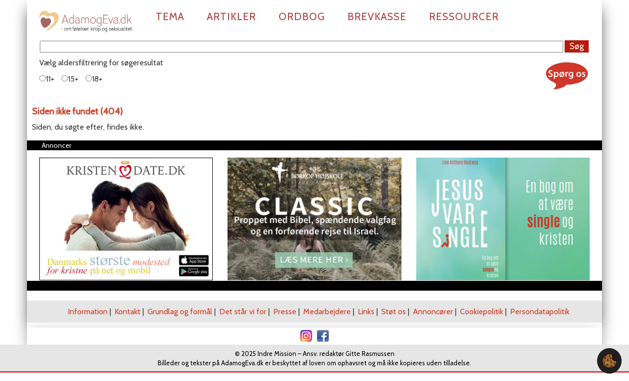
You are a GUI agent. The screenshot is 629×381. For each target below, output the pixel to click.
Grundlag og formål (179, 311)
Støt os (393, 311)
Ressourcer (464, 16)
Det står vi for (242, 311)
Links (366, 311)
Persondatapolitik (540, 311)
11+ (47, 78)
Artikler (231, 16)
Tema (170, 16)
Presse (284, 311)
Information (88, 311)
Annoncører (433, 311)
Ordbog (302, 16)
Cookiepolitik (481, 311)
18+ (94, 78)
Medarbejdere (327, 311)
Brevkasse (376, 16)
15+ (70, 78)
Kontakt (127, 311)
